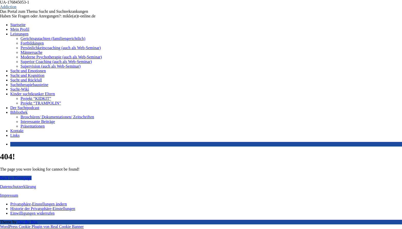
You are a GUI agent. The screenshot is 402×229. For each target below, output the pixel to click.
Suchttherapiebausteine (29, 84)
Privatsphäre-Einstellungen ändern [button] (38, 204)
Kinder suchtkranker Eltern (32, 94)
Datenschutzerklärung (18, 186)
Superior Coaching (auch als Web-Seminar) (56, 61)
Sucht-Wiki (19, 89)
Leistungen (19, 34)
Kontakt (17, 131)
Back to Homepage (16, 178)
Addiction (8, 7)
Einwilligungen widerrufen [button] (32, 213)
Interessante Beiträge (38, 121)
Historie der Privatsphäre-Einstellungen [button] (42, 208)
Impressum (9, 195)
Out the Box (27, 222)
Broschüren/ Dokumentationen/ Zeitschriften (57, 117)
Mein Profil (19, 29)
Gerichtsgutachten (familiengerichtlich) (53, 38)
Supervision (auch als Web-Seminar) (51, 66)
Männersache (31, 52)
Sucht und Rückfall (26, 80)
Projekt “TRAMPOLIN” (41, 103)
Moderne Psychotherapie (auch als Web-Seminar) (61, 57)
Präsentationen (33, 126)
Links (14, 135)
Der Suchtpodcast (24, 108)
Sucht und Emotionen (28, 71)
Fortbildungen (32, 43)
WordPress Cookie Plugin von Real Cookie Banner (42, 226)
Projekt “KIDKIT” (36, 98)
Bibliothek (19, 112)
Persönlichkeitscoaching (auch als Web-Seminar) (61, 48)
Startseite (18, 25)
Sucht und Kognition (27, 75)
